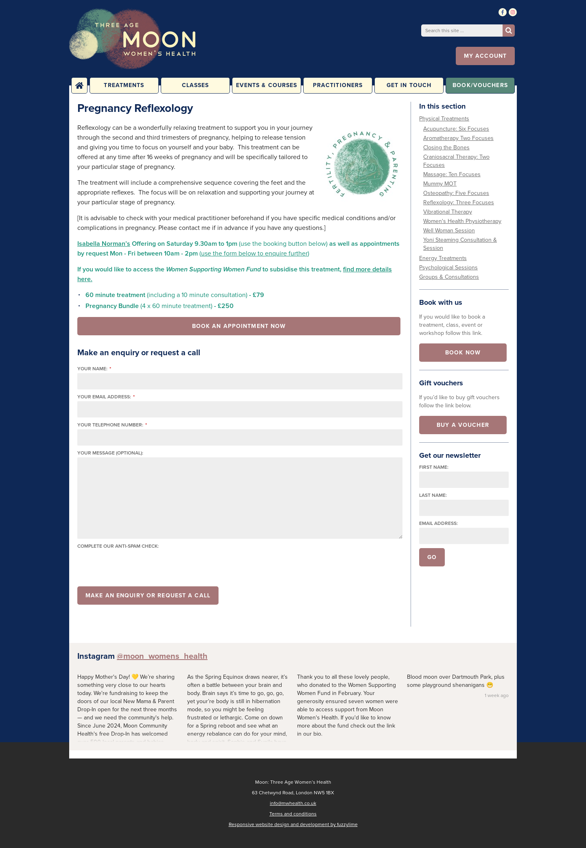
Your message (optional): (110, 453)
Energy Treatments (443, 258)
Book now (463, 352)
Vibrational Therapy (447, 212)
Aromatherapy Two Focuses (458, 138)
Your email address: (106, 396)
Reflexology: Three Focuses (458, 202)
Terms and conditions (293, 813)
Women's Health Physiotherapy (462, 221)
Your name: (94, 368)
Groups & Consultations (449, 277)
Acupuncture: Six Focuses (456, 129)
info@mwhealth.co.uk (293, 803)
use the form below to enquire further (254, 253)
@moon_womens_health (162, 656)
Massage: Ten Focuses (452, 174)
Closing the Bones (446, 147)
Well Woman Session (449, 230)
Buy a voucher (463, 425)
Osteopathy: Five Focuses (456, 193)
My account (485, 56)
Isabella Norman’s (103, 243)
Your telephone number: (112, 425)
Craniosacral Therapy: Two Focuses (456, 161)
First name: (433, 467)
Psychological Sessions (448, 267)
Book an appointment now (239, 326)
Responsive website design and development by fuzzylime (293, 824)
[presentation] (139, 566)
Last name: (433, 495)
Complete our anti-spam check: (118, 546)
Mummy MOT (440, 183)
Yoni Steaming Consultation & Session (460, 244)
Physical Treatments (444, 118)
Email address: (438, 523)
